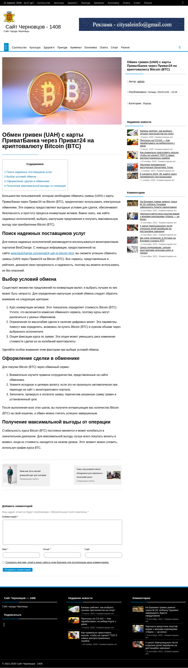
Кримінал (99, 2)
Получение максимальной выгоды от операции (35, 185)
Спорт (137, 2)
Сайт (87, 549)
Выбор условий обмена (20, 176)
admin (140, 81)
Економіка (113, 2)
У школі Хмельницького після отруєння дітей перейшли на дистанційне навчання (156, 228)
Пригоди (85, 2)
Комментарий (10, 516)
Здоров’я (72, 2)
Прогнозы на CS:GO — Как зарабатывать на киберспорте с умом (157, 143)
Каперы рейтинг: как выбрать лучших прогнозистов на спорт (157, 132)
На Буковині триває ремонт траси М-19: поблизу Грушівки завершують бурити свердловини (158, 204)
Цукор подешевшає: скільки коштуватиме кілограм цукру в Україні (156, 250)
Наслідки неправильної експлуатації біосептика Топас (156, 166)
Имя (5, 549)
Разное (148, 2)
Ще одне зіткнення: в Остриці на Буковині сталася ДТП (158, 239)
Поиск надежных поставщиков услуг (28, 172)
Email (47, 549)
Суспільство (43, 2)
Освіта (126, 2)
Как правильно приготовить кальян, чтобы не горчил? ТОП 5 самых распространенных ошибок (159, 155)
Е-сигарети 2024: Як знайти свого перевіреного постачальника (158, 175)
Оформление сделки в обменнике (26, 181)
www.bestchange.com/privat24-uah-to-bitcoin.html (42, 253)
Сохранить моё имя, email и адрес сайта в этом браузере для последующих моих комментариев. (57, 562)
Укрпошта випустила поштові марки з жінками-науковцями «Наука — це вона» (159, 216)
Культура (59, 2)
